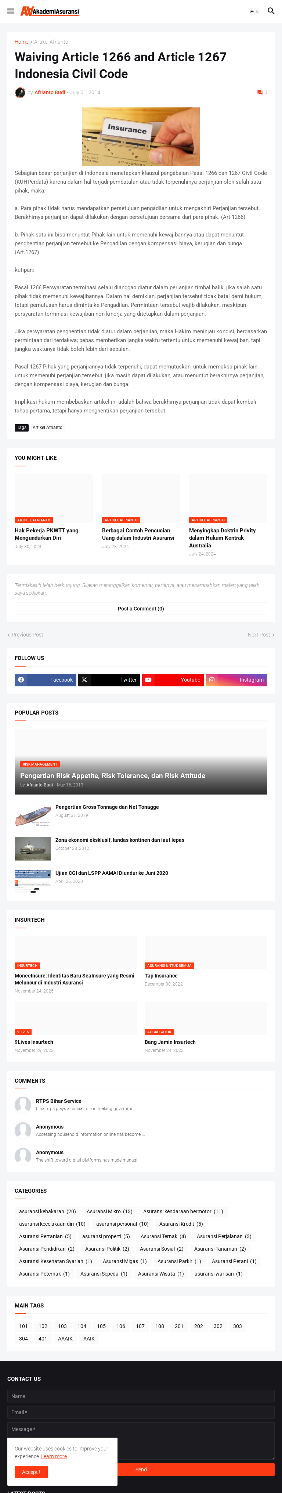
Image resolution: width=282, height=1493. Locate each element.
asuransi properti (106, 1236)
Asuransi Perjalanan (224, 1236)
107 (140, 1326)
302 (218, 1326)
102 (43, 1326)
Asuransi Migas (125, 1261)
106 (120, 1326)
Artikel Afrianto (51, 42)
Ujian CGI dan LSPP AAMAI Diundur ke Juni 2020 (111, 873)
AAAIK (65, 1339)
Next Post (259, 635)
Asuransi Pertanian (45, 1236)
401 (43, 1339)
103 (62, 1326)
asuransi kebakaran (47, 1211)
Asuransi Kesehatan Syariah (55, 1261)
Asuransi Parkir (179, 1261)
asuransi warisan (219, 1274)
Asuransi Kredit (181, 1224)
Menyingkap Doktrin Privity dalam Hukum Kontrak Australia (222, 538)
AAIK (89, 1339)
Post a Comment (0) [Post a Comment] (141, 609)
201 (179, 1326)
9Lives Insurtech (34, 1042)
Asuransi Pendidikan (47, 1249)
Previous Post (27, 635)
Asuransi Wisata (161, 1274)
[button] (10, 11)
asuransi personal (122, 1224)
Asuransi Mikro (110, 1211)
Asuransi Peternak (44, 1274)
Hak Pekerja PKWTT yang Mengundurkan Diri (47, 534)
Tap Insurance (161, 976)
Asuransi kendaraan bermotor (183, 1211)
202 (198, 1326)
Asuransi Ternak (163, 1236)
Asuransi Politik (107, 1249)
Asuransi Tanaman (220, 1249)
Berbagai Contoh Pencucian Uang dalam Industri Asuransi (138, 534)
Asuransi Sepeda (103, 1274)
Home (21, 42)
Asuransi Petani (234, 1261)
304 (23, 1339)
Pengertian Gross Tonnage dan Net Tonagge (107, 807)
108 (159, 1326)
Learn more (54, 1456)
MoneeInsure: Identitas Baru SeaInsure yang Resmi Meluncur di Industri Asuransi (74, 979)
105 (101, 1326)
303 (237, 1326)
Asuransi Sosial (162, 1249)
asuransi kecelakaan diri (52, 1224)
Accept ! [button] (31, 1472)
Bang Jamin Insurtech (170, 1042)
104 (81, 1326)
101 (23, 1326)
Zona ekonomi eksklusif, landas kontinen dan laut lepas (119, 840)
